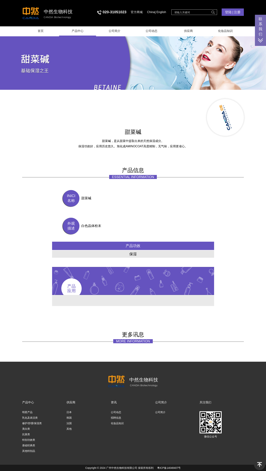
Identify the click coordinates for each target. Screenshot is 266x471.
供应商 (188, 30)
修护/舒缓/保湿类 (32, 423)
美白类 (26, 428)
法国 (69, 423)
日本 (69, 412)
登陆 (228, 12)
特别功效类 (28, 439)
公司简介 (114, 30)
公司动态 (151, 30)
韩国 (69, 417)
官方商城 (137, 12)
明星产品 (27, 412)
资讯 (114, 402)
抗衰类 (26, 434)
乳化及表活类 (30, 417)
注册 (237, 12)
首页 (41, 30)
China (151, 12)
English (161, 12)
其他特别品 (28, 450)
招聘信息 (116, 417)
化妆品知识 (225, 30)
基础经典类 (28, 445)
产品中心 (77, 30)
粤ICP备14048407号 (169, 467)
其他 (69, 428)
